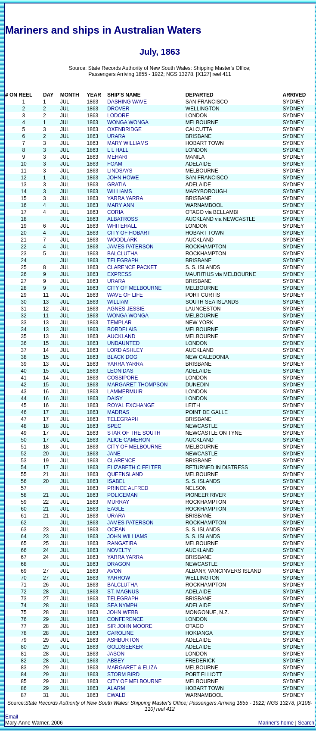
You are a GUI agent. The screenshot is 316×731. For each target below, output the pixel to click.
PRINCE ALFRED (127, 488)
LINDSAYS (119, 171)
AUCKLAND (121, 336)
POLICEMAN (122, 495)
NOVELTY (119, 550)
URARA (116, 136)
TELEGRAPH (123, 260)
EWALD (116, 695)
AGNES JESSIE (126, 309)
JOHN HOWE (123, 178)
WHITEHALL (122, 226)
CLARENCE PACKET (132, 267)
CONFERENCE (125, 619)
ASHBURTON (123, 640)
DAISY (115, 398)
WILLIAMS (119, 191)
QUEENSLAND (125, 474)
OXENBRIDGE (124, 129)
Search (306, 723)
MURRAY (118, 502)
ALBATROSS (122, 219)
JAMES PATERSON (130, 247)
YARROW (118, 578)
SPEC (114, 426)
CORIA (115, 212)
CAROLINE (120, 633)
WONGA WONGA (128, 122)
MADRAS (118, 412)
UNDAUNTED (123, 343)
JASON (115, 654)
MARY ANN (120, 205)
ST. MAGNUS (123, 592)
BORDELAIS (122, 329)
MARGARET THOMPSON (137, 385)
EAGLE (115, 509)
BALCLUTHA (122, 254)
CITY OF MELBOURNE (134, 288)
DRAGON (118, 564)
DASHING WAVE (127, 102)
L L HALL (117, 150)
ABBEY (115, 661)
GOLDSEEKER (125, 647)
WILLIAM (117, 302)
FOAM (114, 164)
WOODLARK (122, 240)
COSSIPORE (122, 378)
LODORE (118, 116)
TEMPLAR (119, 323)
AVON (114, 571)
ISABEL (116, 481)
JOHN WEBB (122, 612)
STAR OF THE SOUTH (134, 433)
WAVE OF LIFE (125, 295)
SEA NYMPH (122, 605)
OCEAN (116, 530)
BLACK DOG (122, 357)
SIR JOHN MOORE (129, 626)
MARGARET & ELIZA (132, 668)
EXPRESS (119, 274)
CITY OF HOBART (128, 233)
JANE (114, 454)
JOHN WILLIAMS (127, 536)
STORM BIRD (123, 674)
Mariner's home (276, 723)
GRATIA (116, 185)
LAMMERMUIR (125, 392)
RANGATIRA (122, 543)
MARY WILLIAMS (127, 143)
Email (11, 717)
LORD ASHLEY (125, 350)
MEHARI (117, 157)
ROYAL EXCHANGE (131, 405)
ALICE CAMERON (128, 440)
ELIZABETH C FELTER (134, 467)
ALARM (116, 688)
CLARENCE (121, 461)
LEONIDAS (120, 371)
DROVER (118, 109)
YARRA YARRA (125, 198)
